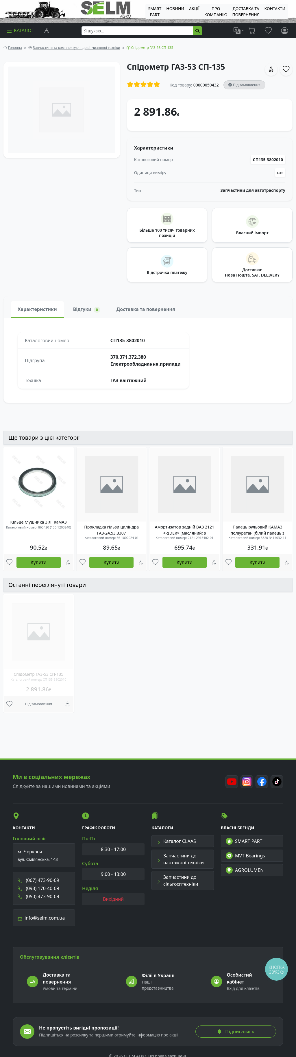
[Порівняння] (46, 30)
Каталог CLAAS (176, 841)
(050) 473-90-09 (38, 896)
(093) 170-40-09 (38, 888)
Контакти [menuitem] (274, 8)
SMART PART (244, 841)
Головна (15, 47)
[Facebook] (262, 781)
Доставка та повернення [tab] (145, 309)
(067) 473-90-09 (38, 880)
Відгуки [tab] (86, 309)
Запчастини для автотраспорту (252, 190)
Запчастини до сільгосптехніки (177, 880)
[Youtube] (231, 781)
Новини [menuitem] (175, 8)
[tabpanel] (148, 360)
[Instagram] (246, 781)
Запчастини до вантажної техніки (180, 859)
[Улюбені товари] (9, 563)
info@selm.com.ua (41, 918)
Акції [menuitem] (194, 8)
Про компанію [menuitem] (215, 11)
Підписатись (235, 1031)
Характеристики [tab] (37, 309)
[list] (238, 30)
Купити (39, 562)
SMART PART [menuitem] (154, 11)
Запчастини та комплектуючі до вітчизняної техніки (76, 47)
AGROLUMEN (245, 870)
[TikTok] (277, 781)
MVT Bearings (245, 855)
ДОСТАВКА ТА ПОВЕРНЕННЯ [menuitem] (245, 11)
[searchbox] (137, 30)
